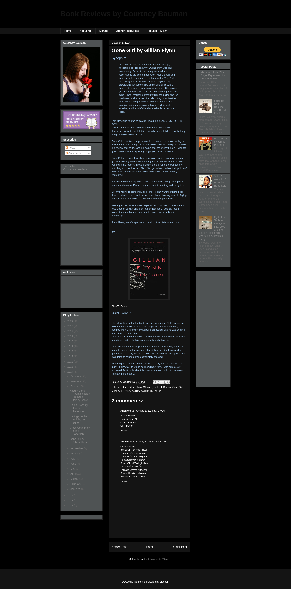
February (75, 483)
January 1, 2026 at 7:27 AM (150, 410)
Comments (73, 153)
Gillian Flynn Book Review (157, 387)
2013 (70, 495)
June (73, 463)
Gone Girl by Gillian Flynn (78, 441)
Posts (70, 147)
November (76, 381)
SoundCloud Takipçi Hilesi (134, 463)
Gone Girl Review (121, 390)
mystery (136, 390)
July (73, 458)
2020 (70, 341)
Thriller (157, 390)
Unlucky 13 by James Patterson (220, 141)
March (74, 478)
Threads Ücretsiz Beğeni (133, 470)
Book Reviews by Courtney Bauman (123, 14)
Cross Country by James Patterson (80, 430)
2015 (70, 366)
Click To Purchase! (121, 306)
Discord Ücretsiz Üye (131, 466)
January (75, 488)
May (73, 468)
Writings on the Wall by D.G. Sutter (78, 419)
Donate (103, 30)
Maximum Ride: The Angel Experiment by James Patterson (212, 75)
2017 (70, 356)
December (76, 376)
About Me (85, 30)
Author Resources (127, 30)
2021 (70, 336)
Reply (123, 430)
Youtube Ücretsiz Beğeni (133, 456)
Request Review (156, 30)
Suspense (146, 390)
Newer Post (119, 547)
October (75, 386)
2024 (70, 320)
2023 (70, 326)
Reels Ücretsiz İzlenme (132, 460)
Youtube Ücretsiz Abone (133, 453)
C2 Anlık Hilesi (128, 422)
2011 (70, 505)
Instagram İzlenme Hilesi (133, 449)
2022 (70, 331)
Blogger (164, 581)
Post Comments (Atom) (156, 559)
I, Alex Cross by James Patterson (79, 408)
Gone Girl (177, 387)
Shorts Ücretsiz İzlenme (133, 473)
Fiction (123, 387)
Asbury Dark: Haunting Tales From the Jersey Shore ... (80, 395)
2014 (70, 371)
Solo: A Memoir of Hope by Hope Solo (220, 181)
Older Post (180, 547)
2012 (70, 500)
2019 (70, 346)
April (73, 473)
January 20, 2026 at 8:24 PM (150, 441)
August (74, 453)
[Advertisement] (81, 197)
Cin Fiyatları (126, 425)
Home (68, 30)
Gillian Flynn (135, 387)
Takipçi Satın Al (128, 419)
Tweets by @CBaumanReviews (75, 168)
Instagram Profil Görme (132, 476)
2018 (70, 351)
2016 (70, 361)
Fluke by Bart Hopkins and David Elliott (220, 107)
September (77, 448)
